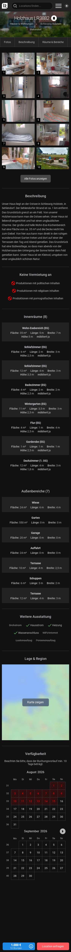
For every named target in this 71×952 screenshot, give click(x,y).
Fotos (7, 42)
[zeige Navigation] (58, 6)
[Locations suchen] (32, 6)
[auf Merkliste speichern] (54, 18)
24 (14, 816)
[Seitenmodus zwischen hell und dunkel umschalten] (66, 5)
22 (53, 808)
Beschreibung (27, 42)
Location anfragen (53, 946)
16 (61, 801)
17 (14, 808)
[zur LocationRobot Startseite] (4, 6)
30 (61, 816)
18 (22, 808)
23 (61, 808)
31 (14, 824)
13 (61, 852)
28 (46, 816)
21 (46, 808)
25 (22, 816)
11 (46, 852)
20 (38, 808)
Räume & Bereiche (53, 42)
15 (22, 860)
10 (38, 852)
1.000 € (19, 946)
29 (53, 816)
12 (53, 852)
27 (38, 816)
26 (30, 816)
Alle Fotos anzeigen (35, 178)
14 (14, 860)
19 (30, 808)
